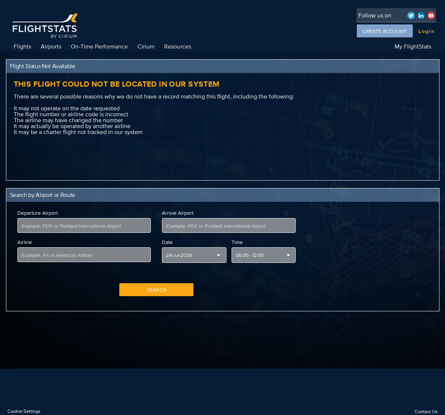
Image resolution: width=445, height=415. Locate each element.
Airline (24, 242)
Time (237, 242)
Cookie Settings (23, 411)
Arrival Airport (177, 213)
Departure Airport (37, 213)
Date (167, 242)
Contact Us (426, 411)
